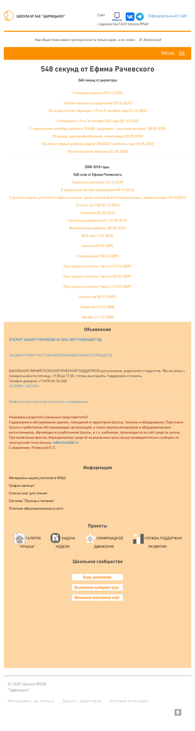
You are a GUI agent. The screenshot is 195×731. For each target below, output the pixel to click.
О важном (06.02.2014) (97, 212)
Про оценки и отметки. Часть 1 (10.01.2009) (97, 286)
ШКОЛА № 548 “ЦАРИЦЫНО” (34, 16)
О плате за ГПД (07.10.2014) (97, 205)
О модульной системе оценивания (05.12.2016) (97, 189)
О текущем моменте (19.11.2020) (97, 92)
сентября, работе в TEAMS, (74, 128)
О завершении (40, 128)
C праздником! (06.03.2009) (97, 255)
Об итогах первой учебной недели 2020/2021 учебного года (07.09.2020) (97, 143)
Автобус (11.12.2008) (97, 316)
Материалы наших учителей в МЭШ (37, 477)
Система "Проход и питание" (32, 500)
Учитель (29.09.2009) (97, 245)
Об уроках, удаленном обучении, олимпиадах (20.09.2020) (97, 136)
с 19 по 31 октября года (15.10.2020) (119, 110)
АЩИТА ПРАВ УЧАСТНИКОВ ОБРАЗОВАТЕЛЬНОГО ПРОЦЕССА (62, 355)
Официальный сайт (167, 15)
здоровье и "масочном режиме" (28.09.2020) (131, 128)
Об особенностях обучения (70, 110)
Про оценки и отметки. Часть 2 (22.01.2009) (97, 276)
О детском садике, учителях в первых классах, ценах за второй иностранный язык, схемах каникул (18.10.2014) (97, 197)
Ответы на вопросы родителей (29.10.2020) (98, 103)
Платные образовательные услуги (36, 508)
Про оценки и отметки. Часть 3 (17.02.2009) (97, 266)
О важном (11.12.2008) (97, 306)
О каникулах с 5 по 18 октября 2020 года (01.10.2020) (97, 120)
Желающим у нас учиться (31, 700)
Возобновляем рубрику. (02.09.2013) (97, 227)
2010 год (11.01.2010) (97, 235)
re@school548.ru (65, 442)
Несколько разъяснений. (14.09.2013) (97, 220)
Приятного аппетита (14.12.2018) (97, 182)
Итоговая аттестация (129, 700)
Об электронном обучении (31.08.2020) (98, 151)
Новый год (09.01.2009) (97, 296)
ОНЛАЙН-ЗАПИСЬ (24, 385)
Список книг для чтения (28, 493)
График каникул (21, 485)
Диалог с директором (82, 700)
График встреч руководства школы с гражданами (48, 401)
